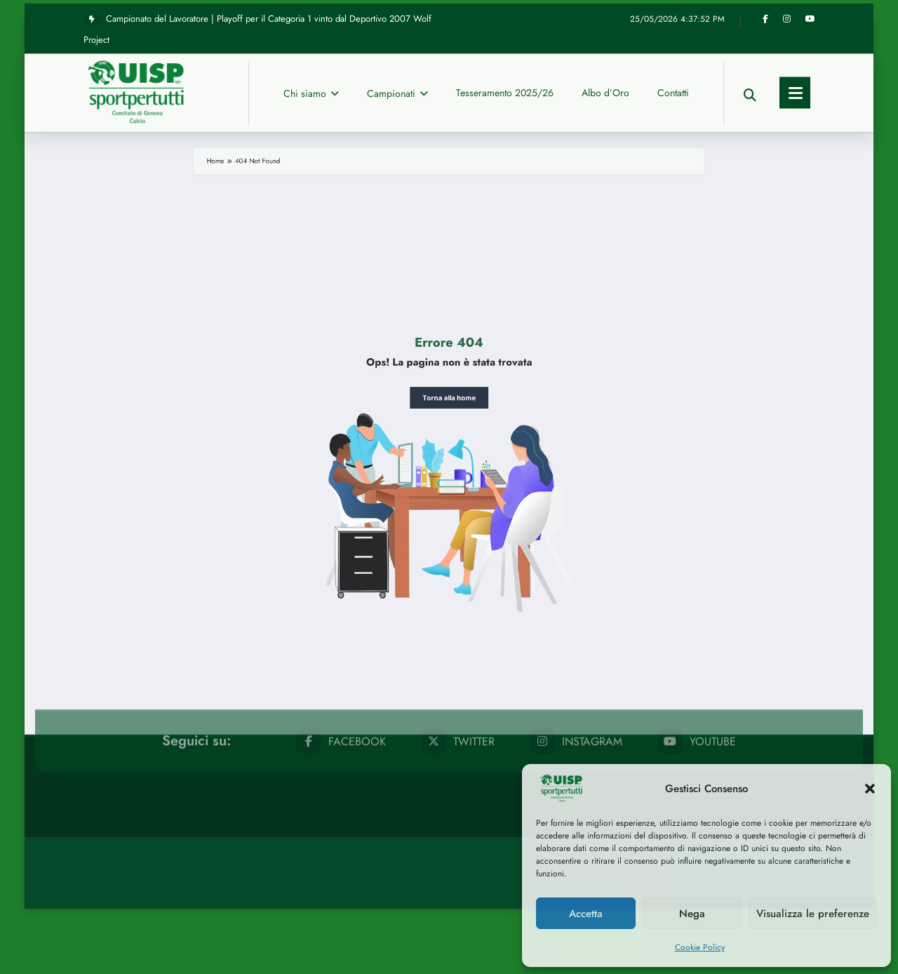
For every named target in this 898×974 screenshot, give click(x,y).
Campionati (397, 20)
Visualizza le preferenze (812, 913)
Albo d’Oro (605, 19)
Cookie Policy (700, 947)
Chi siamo (311, 20)
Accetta (586, 913)
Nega (692, 913)
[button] (870, 789)
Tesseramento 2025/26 (505, 19)
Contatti (673, 19)
